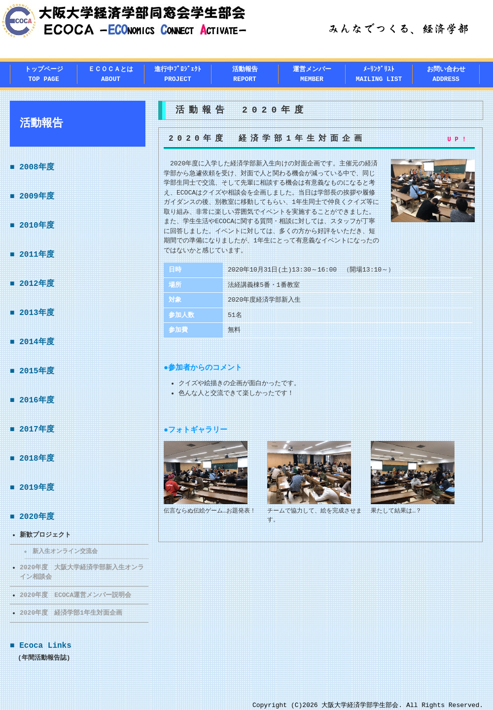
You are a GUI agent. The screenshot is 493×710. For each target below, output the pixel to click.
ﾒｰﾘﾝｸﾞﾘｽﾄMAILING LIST (379, 74)
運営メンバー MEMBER (312, 74)
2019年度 (36, 487)
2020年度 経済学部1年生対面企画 (71, 612)
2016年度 (36, 400)
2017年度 (36, 429)
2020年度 (36, 517)
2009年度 (36, 196)
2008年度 (36, 167)
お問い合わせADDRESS (446, 74)
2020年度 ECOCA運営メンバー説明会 (75, 595)
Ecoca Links (45, 645)
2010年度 (36, 225)
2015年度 (36, 371)
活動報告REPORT (245, 74)
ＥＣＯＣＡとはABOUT (110, 74)
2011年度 (36, 254)
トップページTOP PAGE (44, 74)
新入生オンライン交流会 (65, 551)
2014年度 (36, 342)
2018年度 (36, 458)
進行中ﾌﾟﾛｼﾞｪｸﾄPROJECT (177, 74)
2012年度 (36, 283)
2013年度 (36, 313)
